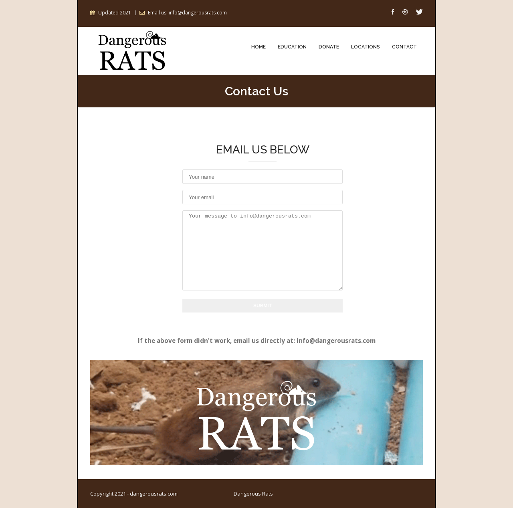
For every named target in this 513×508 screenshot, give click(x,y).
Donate (329, 47)
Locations (365, 47)
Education (292, 47)
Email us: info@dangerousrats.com (187, 12)
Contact (404, 47)
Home (258, 47)
